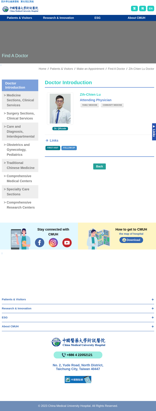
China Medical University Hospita (78, 342)
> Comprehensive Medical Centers (18, 178)
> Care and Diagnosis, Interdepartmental (19, 131)
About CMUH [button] (136, 17)
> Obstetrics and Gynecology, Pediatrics (17, 150)
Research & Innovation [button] (58, 17)
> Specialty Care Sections (16, 191)
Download (133, 240)
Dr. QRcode (60, 128)
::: (3, 2)
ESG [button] (97, 17)
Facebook (39, 242)
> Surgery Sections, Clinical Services (19, 116)
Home (42, 68)
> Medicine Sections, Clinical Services (19, 100)
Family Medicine (89, 105)
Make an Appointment (90, 68)
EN (151, 8)
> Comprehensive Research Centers (19, 205)
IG (53, 242)
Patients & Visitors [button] (19, 17)
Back (99, 166)
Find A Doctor (116, 68)
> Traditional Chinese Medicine (19, 165)
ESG (5, 317)
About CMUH (10, 326)
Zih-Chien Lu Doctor (141, 68)
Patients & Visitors (14, 299)
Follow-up (69, 148)
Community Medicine (112, 105)
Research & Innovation (16, 308)
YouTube (67, 242)
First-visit (52, 148)
